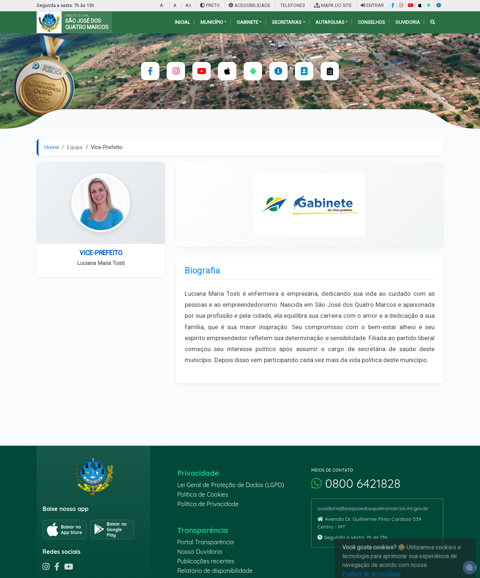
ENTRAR (372, 5)
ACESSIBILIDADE (250, 5)
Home (51, 147)
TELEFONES (292, 5)
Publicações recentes (206, 561)
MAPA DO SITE (333, 5)
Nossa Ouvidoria (199, 551)
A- (162, 5)
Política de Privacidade (208, 504)
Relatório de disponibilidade (215, 570)
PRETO (210, 5)
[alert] (469, 567)
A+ (188, 5)
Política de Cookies (202, 494)
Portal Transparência (205, 542)
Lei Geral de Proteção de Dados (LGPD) (230, 485)
